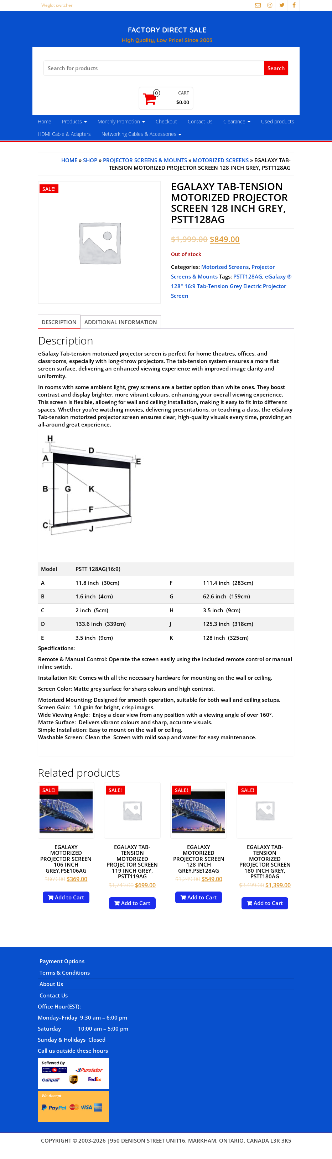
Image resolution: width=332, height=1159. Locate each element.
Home (44, 121)
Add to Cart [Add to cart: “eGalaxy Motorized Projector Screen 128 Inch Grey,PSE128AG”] (202, 897)
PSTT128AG (247, 276)
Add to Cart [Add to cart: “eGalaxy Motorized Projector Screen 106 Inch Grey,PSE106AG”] (69, 897)
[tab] (59, 322)
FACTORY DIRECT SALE (167, 29)
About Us (51, 983)
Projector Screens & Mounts (145, 160)
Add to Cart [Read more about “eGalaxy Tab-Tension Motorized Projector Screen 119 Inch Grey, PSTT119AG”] (135, 903)
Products (74, 121)
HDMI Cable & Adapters (64, 134)
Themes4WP (166, 1148)
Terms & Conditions (65, 972)
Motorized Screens (221, 160)
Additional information (120, 322)
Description (59, 322)
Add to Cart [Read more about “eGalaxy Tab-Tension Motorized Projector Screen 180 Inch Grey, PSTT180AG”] (268, 903)
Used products (277, 121)
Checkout (166, 121)
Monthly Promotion (121, 121)
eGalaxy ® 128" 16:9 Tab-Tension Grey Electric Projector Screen (231, 286)
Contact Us (200, 121)
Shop (90, 160)
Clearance (236, 121)
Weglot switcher (57, 5)
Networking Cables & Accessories (141, 134)
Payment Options (62, 961)
